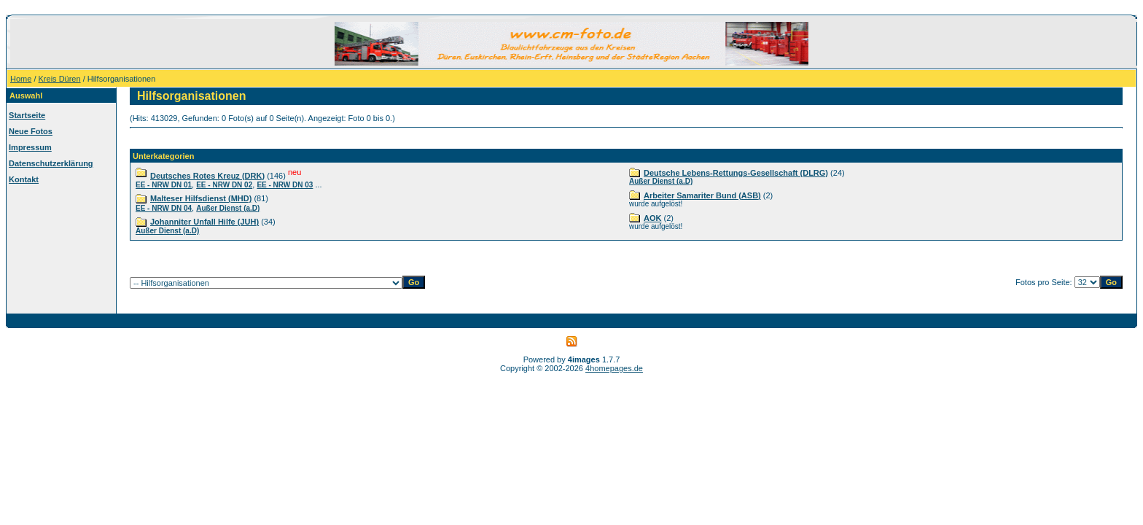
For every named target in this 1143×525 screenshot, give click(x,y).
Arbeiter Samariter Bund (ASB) (702, 195)
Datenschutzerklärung (51, 163)
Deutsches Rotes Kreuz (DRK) (207, 175)
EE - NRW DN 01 (164, 185)
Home (20, 78)
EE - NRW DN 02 (224, 185)
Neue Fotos (30, 131)
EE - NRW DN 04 (164, 208)
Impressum (30, 147)
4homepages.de (614, 368)
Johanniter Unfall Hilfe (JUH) (204, 221)
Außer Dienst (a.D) (228, 208)
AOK (652, 218)
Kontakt (24, 179)
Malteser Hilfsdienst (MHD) (200, 198)
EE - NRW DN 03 (285, 185)
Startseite (27, 115)
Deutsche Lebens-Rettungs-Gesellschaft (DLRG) (736, 172)
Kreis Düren (60, 78)
